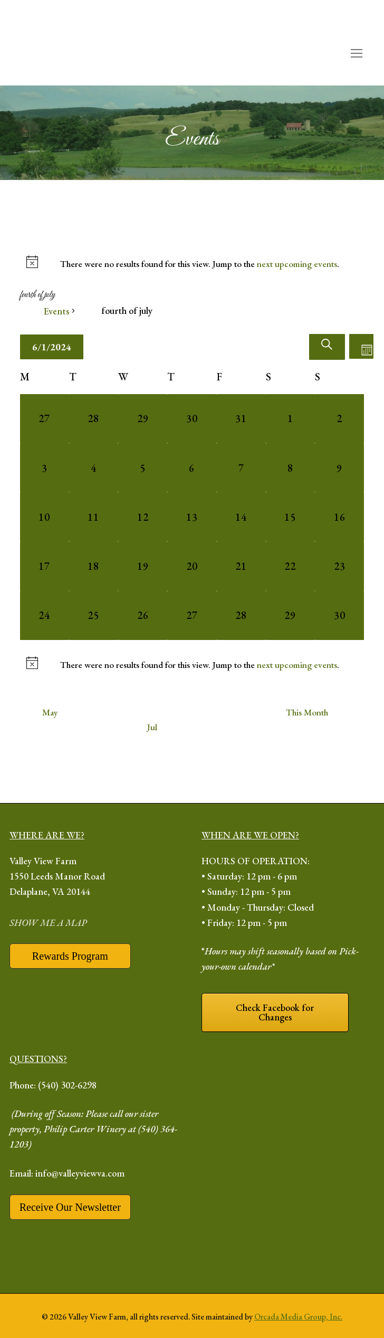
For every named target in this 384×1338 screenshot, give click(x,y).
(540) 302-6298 (67, 1085)
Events (56, 311)
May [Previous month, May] (50, 712)
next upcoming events (297, 264)
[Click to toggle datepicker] (52, 347)
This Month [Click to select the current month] (307, 712)
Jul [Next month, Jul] (152, 727)
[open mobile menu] (356, 53)
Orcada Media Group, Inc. (298, 1316)
